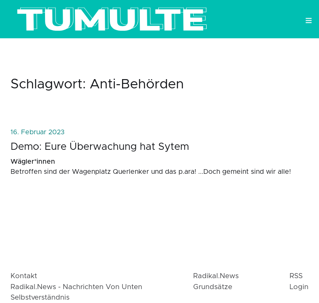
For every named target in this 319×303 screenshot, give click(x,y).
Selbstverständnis (40, 297)
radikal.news (216, 276)
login (299, 287)
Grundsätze (212, 287)
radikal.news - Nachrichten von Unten (76, 287)
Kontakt (24, 276)
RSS (296, 276)
